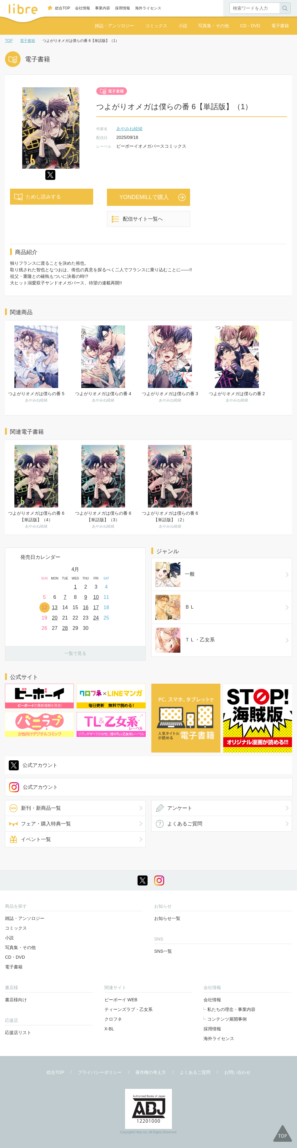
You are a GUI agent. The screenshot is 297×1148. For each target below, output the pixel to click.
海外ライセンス (148, 8)
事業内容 (102, 8)
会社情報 (82, 8)
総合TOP (62, 8)
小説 (183, 25)
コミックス (156, 25)
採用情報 (122, 8)
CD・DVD (250, 25)
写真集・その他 (213, 25)
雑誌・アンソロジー (114, 25)
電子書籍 (280, 25)
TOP (9, 40)
